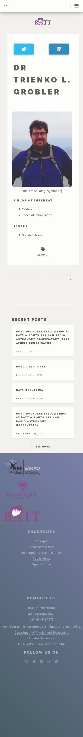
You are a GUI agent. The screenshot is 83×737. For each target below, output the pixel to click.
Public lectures (31, 366)
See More (43, 447)
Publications (41, 558)
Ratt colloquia (29, 390)
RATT (7, 5)
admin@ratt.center (41, 613)
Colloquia (41, 541)
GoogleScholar (32, 235)
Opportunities (41, 564)
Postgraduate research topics (41, 552)
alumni (43, 255)
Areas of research (41, 547)
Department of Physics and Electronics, (42, 632)
